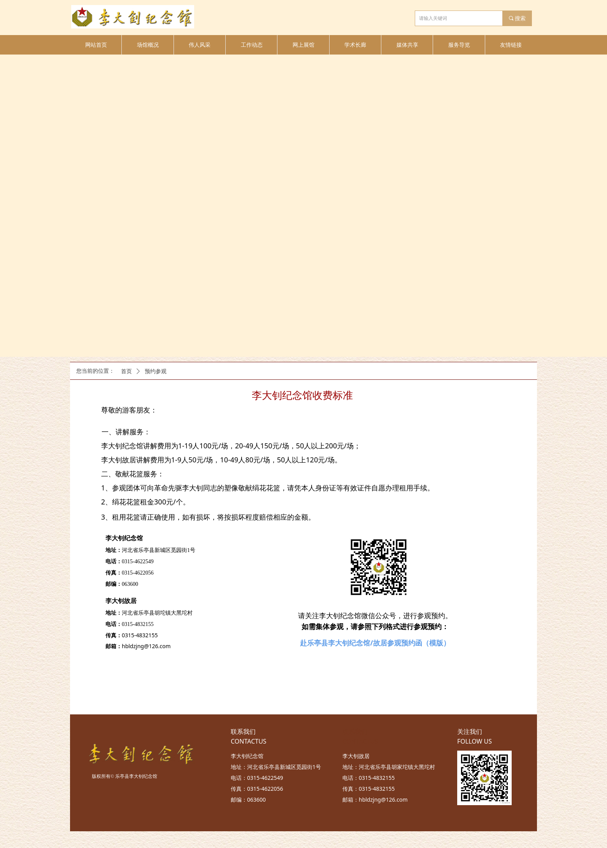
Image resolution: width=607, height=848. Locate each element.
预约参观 (156, 371)
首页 (126, 371)
